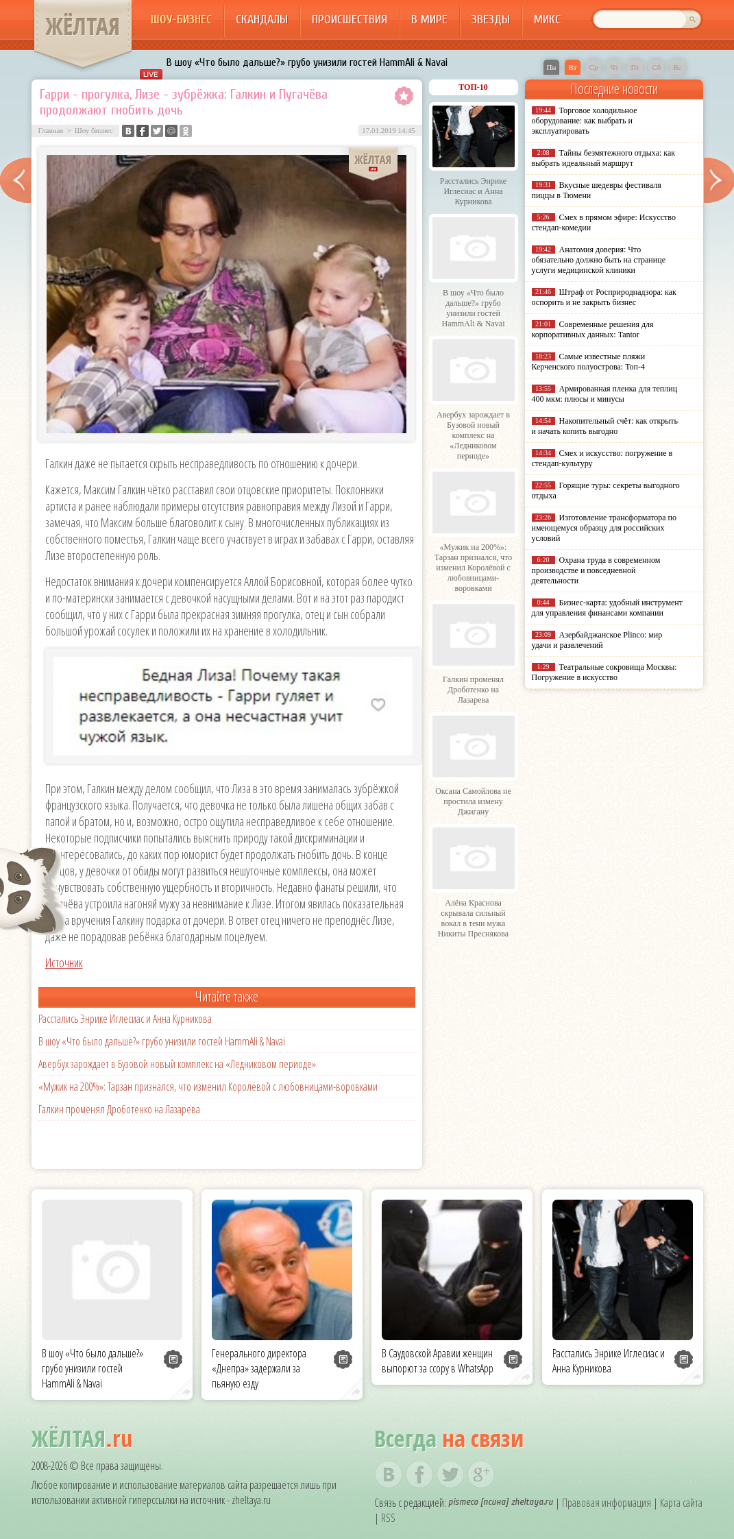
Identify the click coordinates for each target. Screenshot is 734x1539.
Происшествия (349, 19)
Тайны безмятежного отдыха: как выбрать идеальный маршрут (604, 158)
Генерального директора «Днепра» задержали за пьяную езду (259, 1368)
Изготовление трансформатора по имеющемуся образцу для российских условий (604, 528)
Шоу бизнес (94, 130)
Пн (551, 67)
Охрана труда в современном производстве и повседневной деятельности (596, 570)
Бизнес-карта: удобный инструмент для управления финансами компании (607, 608)
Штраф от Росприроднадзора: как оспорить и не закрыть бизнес (604, 297)
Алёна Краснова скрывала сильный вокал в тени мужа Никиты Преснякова (473, 918)
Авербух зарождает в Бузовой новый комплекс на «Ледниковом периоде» (177, 1063)
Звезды (491, 19)
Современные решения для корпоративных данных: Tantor (593, 329)
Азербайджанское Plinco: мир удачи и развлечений (597, 640)
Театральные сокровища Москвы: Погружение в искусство (604, 672)
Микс (547, 19)
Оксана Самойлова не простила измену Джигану (473, 801)
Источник (64, 962)
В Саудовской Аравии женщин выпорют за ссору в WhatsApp (437, 1361)
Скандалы (262, 19)
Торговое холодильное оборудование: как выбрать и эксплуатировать (584, 121)
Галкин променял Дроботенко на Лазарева (119, 1109)
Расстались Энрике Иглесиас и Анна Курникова (125, 1018)
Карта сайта (681, 1502)
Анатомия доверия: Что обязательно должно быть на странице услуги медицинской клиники (598, 260)
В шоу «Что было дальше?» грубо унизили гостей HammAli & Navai (307, 62)
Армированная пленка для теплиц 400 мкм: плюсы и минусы (605, 394)
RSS (388, 1517)
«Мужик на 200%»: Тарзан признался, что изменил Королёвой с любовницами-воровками (208, 1086)
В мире (429, 19)
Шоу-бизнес (181, 19)
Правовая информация (606, 1502)
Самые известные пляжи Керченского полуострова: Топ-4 (589, 362)
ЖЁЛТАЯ (83, 26)
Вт (572, 67)
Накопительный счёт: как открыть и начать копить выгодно (605, 426)
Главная (51, 130)
